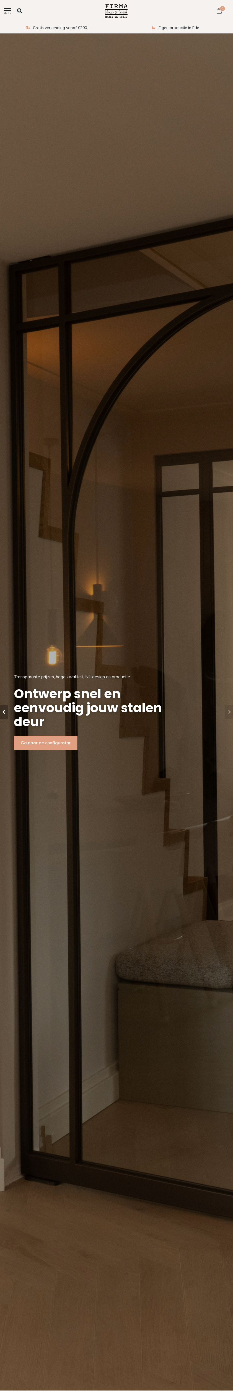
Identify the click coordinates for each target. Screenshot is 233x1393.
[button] (4, 712)
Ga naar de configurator (46, 742)
